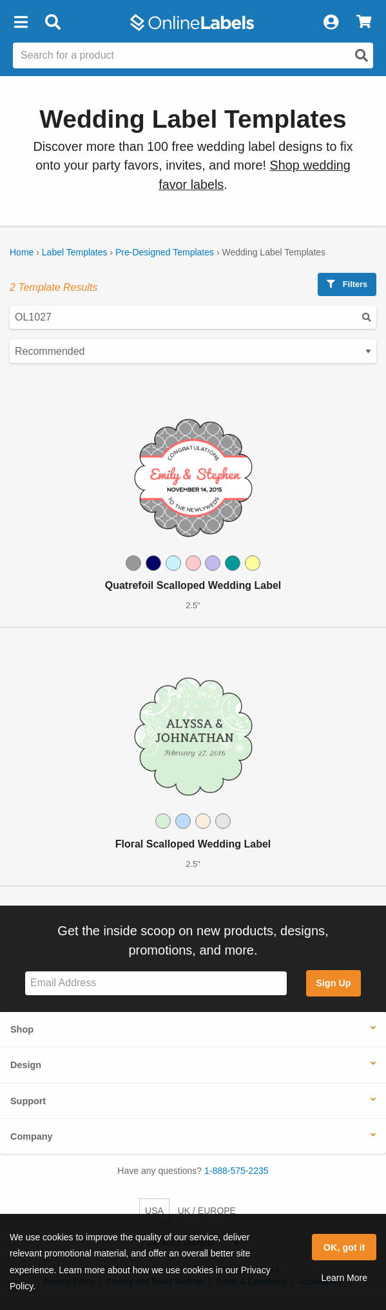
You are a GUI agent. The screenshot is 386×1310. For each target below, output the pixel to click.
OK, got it (344, 1247)
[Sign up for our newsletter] (156, 983)
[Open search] (361, 55)
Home (22, 252)
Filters (347, 284)
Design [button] (25, 1065)
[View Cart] (364, 22)
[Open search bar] (52, 22)
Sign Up (333, 983)
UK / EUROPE (207, 1211)
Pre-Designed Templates (164, 252)
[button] (20, 22)
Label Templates (75, 252)
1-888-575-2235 (236, 1171)
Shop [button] (22, 1029)
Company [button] (31, 1136)
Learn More (344, 1278)
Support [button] (28, 1101)
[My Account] (330, 22)
